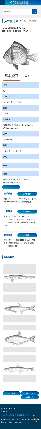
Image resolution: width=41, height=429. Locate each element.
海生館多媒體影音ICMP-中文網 (19, 2)
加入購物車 (27, 194)
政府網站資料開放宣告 (8, 415)
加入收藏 (11, 187)
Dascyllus (16, 179)
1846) (15, 182)
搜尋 (34, 11)
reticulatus (24, 179)
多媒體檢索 (32, 21)
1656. (20, 182)
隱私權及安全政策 (23, 415)
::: (3, 19)
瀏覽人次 (4, 411)
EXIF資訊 (30, 76)
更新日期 (4, 408)
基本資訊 (11, 76)
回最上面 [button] (29, 397)
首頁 (24, 21)
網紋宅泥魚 (7, 179)
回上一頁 (29, 393)
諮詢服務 (11, 393)
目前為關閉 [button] (2, 2)
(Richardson (8, 182)
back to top (34, 418)
